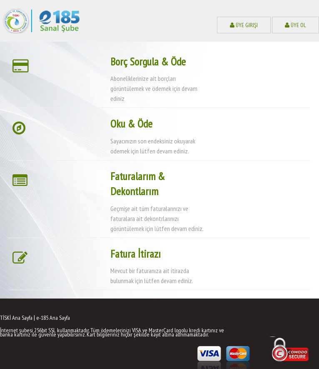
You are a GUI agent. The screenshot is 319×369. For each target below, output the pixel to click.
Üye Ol (295, 25)
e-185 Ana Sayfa (53, 317)
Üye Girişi (244, 25)
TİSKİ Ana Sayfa (16, 317)
